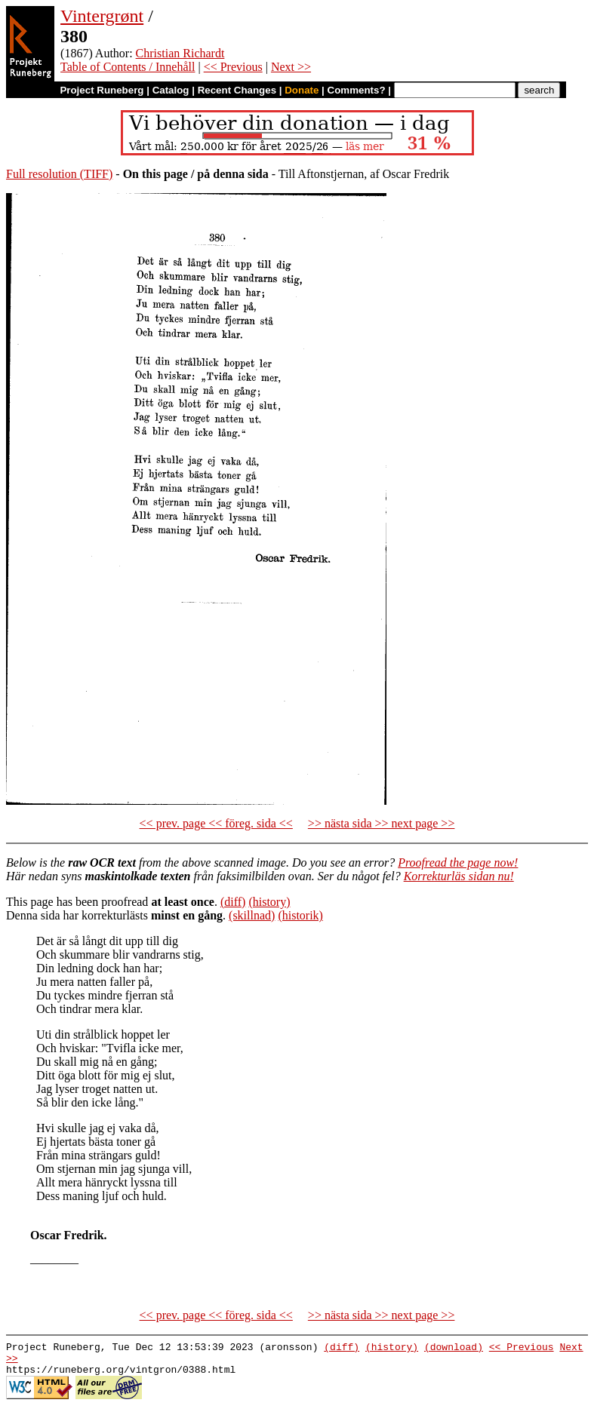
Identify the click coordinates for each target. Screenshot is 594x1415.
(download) (453, 1348)
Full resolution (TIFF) (59, 173)
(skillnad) (252, 915)
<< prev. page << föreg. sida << (216, 823)
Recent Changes (237, 90)
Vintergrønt (101, 16)
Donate (302, 90)
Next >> (291, 66)
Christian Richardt (180, 53)
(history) (269, 901)
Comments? (357, 90)
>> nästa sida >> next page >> (381, 823)
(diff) (232, 901)
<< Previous (233, 66)
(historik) (300, 915)
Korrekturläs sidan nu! (459, 876)
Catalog (170, 90)
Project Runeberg (101, 90)
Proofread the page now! (458, 862)
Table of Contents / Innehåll (127, 66)
